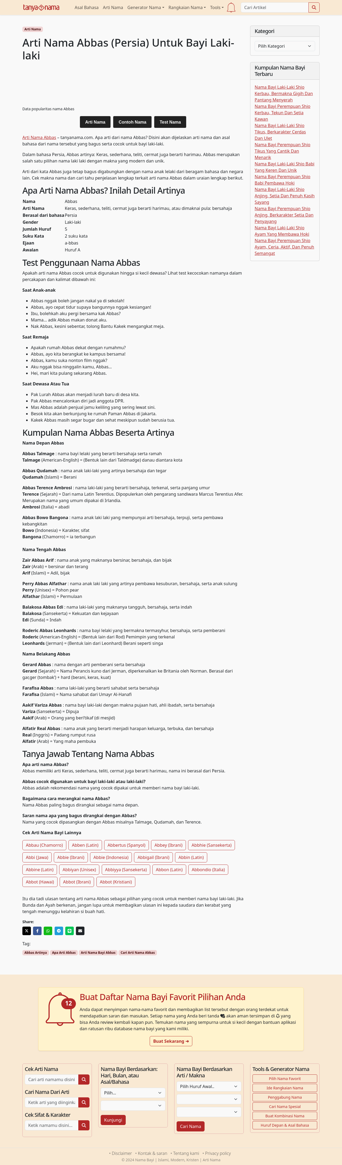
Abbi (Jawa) (37, 857)
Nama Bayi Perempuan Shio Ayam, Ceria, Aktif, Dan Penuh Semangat (284, 247)
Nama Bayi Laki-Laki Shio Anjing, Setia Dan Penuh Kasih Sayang (285, 195)
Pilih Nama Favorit (285, 1078)
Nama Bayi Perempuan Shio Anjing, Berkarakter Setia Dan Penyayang (284, 215)
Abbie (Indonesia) (110, 857)
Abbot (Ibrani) (77, 882)
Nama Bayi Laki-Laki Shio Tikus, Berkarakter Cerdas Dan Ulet (280, 132)
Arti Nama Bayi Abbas (98, 952)
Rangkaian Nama (186, 7)
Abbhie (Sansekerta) (211, 845)
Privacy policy (218, 1153)
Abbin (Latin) (191, 857)
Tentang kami (186, 1153)
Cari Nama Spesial (285, 1106)
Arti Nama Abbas (39, 137)
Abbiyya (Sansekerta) (126, 870)
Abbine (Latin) (40, 870)
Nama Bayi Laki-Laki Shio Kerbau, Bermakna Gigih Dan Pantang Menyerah (284, 93)
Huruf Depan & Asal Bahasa (285, 1125)
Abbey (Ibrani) (168, 845)
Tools (215, 7)
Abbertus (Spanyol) (126, 845)
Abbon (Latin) (169, 870)
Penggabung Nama (285, 1097)
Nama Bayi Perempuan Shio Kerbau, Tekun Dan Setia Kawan (282, 112)
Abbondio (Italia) (208, 870)
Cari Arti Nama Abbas (138, 952)
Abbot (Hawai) (40, 882)
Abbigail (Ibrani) (153, 857)
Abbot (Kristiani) (116, 882)
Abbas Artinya (36, 952)
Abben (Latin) (85, 845)
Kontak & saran (152, 1153)
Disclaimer (122, 1153)
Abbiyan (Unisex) (79, 870)
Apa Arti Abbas (64, 952)
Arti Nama (113, 7)
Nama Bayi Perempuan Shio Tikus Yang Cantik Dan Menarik (282, 151)
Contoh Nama (132, 122)
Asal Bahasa (87, 7)
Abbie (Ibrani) (70, 857)
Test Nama (170, 122)
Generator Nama (144, 7)
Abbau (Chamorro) (44, 845)
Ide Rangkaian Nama (285, 1087)
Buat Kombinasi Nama (284, 1115)
